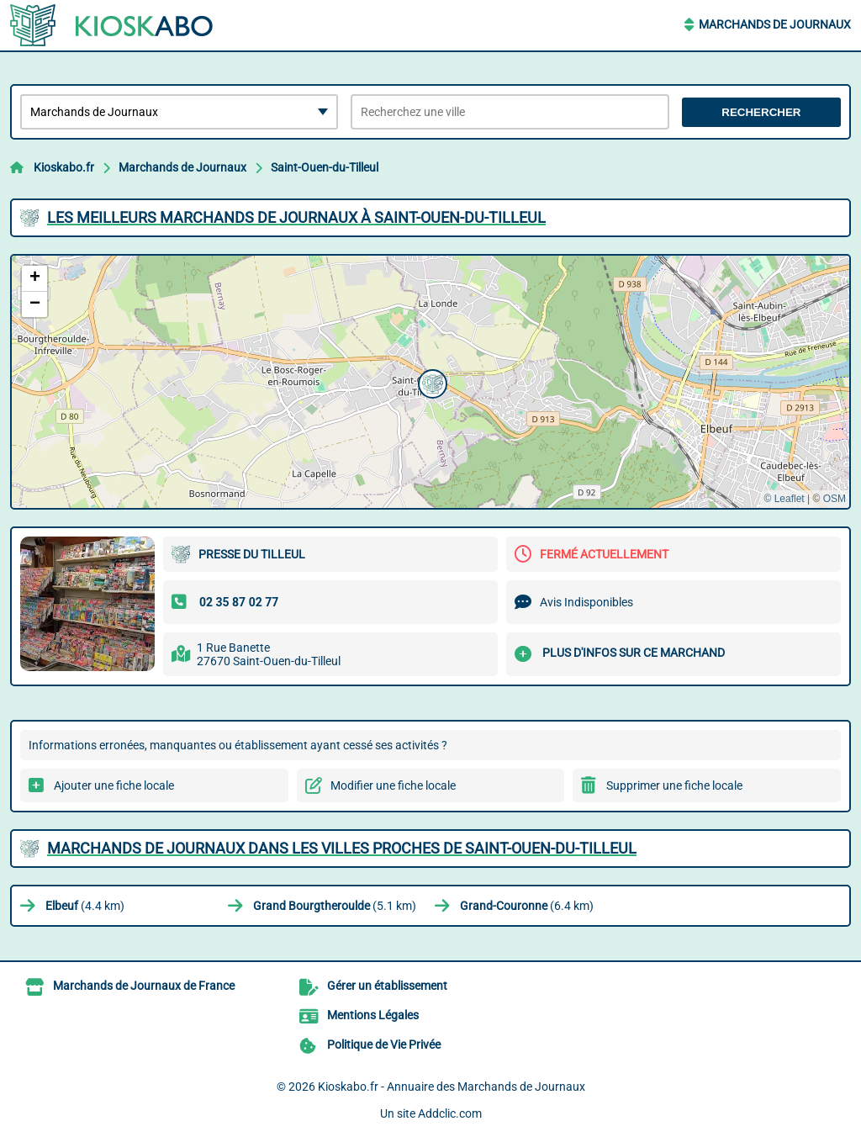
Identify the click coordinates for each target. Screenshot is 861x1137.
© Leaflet (783, 499)
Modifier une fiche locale (393, 785)
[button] (430, 381)
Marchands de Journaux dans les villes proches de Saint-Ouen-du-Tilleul (342, 848)
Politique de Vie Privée (384, 1044)
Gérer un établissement (387, 985)
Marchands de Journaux (775, 24)
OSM (834, 499)
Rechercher (760, 112)
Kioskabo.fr (64, 167)
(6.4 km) (527, 905)
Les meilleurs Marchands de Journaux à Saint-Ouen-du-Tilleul (296, 217)
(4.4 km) (84, 905)
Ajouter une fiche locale (114, 785)
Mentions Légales (373, 1015)
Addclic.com (450, 1113)
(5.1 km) (334, 905)
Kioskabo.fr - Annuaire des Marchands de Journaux (451, 1086)
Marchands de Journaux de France (144, 985)
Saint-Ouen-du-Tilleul (324, 167)
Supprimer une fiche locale (674, 785)
